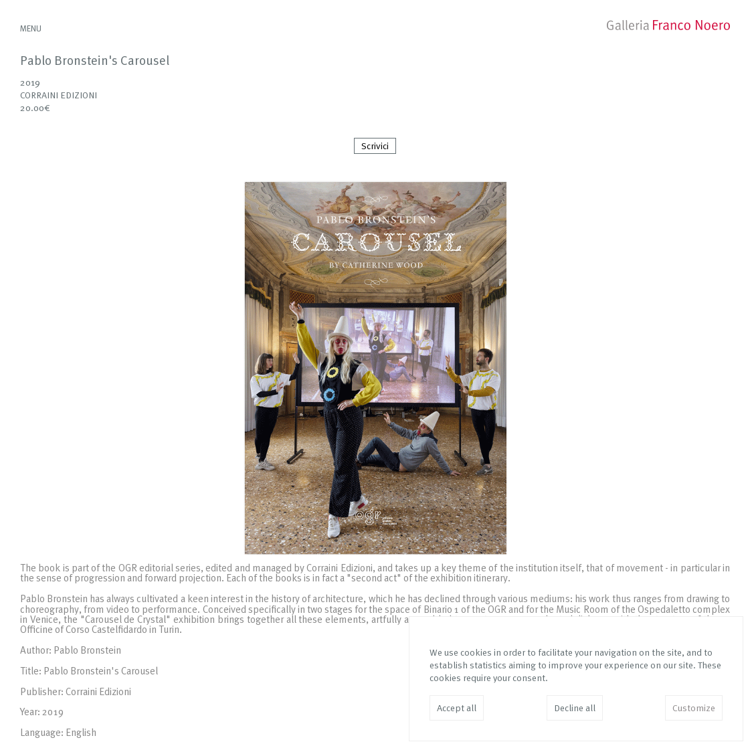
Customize (693, 708)
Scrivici (375, 146)
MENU (30, 29)
